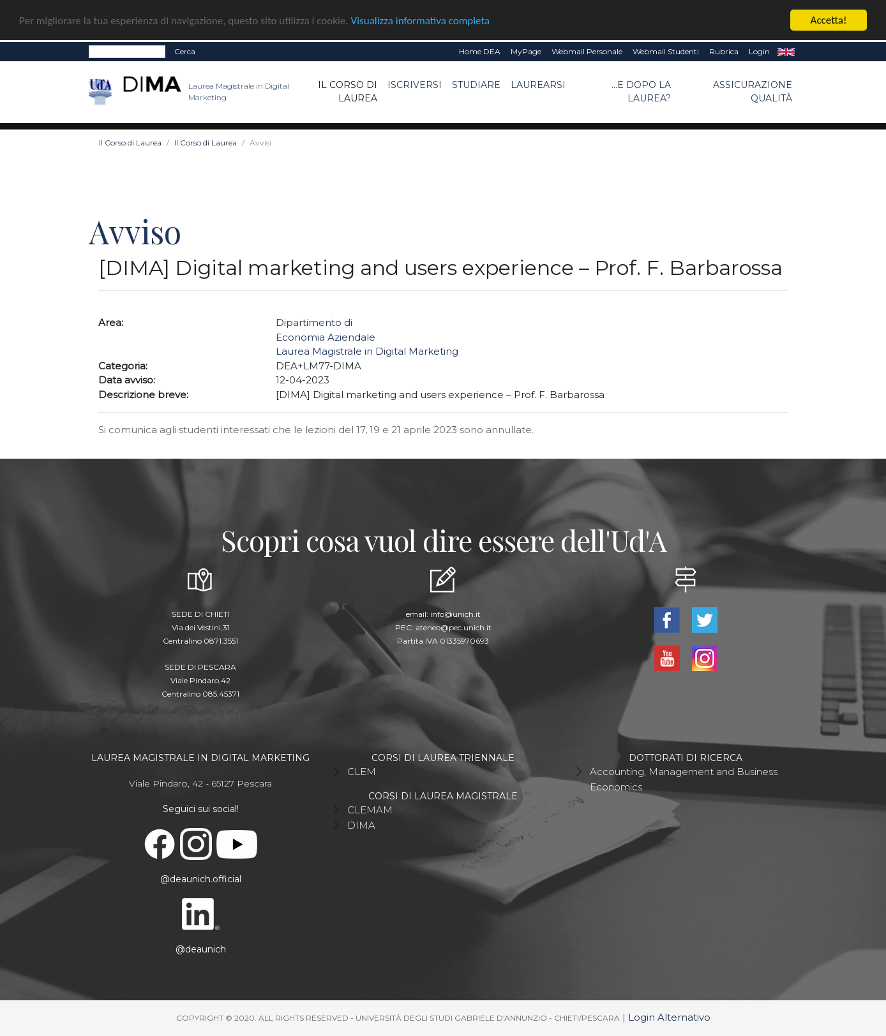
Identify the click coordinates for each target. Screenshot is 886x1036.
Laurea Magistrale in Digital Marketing (367, 351)
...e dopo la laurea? (641, 91)
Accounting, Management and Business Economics (683, 779)
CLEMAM (370, 810)
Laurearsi (538, 85)
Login (759, 51)
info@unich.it (455, 614)
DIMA (361, 825)
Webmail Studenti (666, 51)
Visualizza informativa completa (420, 20)
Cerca (184, 51)
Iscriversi (414, 85)
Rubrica (724, 51)
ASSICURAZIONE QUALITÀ (752, 91)
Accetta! (829, 20)
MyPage (526, 51)
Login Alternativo (669, 1017)
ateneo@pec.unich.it (454, 627)
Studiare (476, 85)
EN (786, 51)
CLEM (361, 772)
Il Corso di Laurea (347, 91)
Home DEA (479, 51)
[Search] (127, 51)
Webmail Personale (587, 51)
